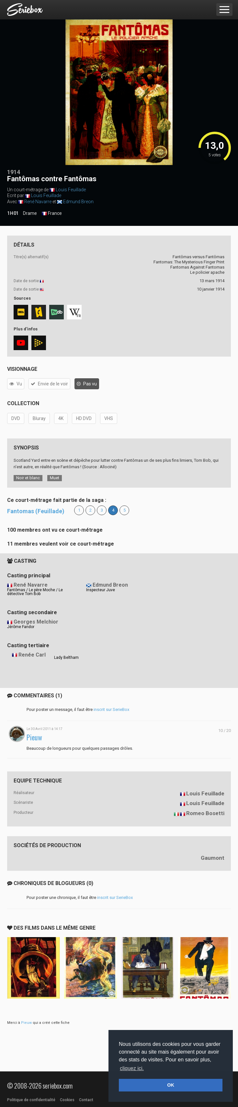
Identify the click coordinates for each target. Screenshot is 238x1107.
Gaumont (212, 858)
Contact (86, 1100)
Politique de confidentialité (31, 1100)
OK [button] (170, 1085)
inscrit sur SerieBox (111, 709)
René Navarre (37, 201)
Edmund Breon (78, 201)
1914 (13, 172)
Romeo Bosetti (205, 813)
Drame (30, 213)
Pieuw (34, 737)
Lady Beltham (66, 657)
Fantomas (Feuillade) (35, 511)
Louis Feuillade (71, 189)
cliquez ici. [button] (132, 1068)
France (52, 213)
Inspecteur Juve (100, 590)
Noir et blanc (28, 477)
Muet (54, 477)
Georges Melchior (36, 622)
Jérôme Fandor (20, 627)
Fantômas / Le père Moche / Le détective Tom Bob (35, 592)
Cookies (67, 1100)
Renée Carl (32, 655)
